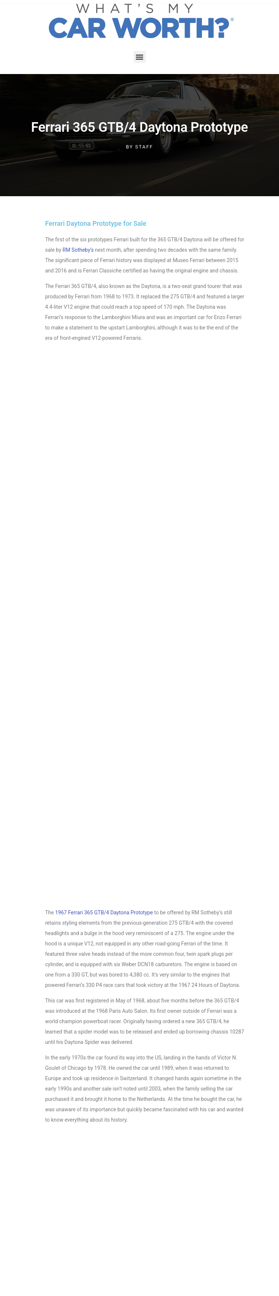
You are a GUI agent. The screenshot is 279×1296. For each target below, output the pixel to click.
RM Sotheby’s (78, 250)
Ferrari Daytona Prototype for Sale (96, 223)
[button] (140, 57)
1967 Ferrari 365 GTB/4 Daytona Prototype (104, 912)
